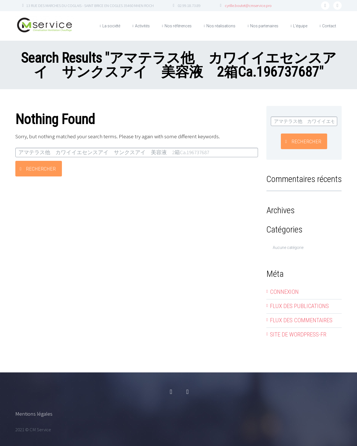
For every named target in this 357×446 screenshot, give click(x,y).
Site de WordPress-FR (298, 334)
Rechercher (41, 169)
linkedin (337, 5)
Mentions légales (33, 413)
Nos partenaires (264, 26)
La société (111, 26)
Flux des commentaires (301, 320)
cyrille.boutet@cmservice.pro (248, 5)
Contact (329, 26)
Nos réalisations (220, 26)
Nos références (178, 26)
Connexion (284, 292)
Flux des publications (299, 306)
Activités (142, 26)
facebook (325, 5)
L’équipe (300, 26)
